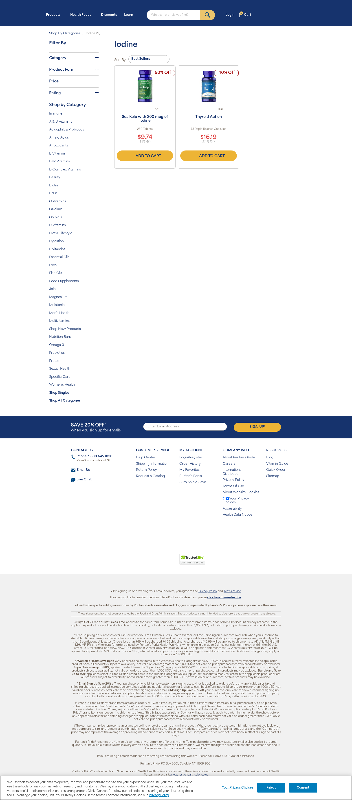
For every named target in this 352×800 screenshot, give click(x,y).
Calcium (55, 209)
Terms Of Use (233, 486)
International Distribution (232, 472)
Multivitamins (59, 321)
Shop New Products (65, 329)
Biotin (53, 185)
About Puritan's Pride (239, 457)
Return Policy (146, 470)
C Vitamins (57, 201)
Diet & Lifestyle (60, 233)
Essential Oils (59, 257)
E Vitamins (57, 249)
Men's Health (59, 313)
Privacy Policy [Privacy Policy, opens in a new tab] (159, 795)
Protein (54, 361)
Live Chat (84, 479)
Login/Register (190, 457)
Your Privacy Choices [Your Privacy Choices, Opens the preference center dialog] (237, 787)
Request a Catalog (150, 476)
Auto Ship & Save (192, 482)
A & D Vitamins (60, 122)
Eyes (53, 265)
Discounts (109, 15)
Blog (269, 457)
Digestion (56, 241)
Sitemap (272, 476)
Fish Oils (55, 273)
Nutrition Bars (60, 337)
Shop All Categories (65, 400)
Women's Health (62, 385)
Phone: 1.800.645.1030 (94, 456)
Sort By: (120, 60)
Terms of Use (232, 591)
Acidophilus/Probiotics (66, 129)
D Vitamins (57, 225)
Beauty (54, 177)
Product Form (74, 70)
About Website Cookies (241, 492)
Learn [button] (130, 15)
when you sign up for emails (96, 427)
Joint (53, 289)
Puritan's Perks (190, 476)
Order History (190, 464)
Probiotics (57, 353)
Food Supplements (64, 281)
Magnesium (58, 297)
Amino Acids (59, 137)
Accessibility (232, 508)
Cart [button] (245, 15)
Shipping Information (152, 464)
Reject (271, 787)
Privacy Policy (233, 480)
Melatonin (57, 305)
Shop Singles (59, 393)
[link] (157, 562)
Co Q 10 (55, 217)
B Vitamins (57, 153)
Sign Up (257, 427)
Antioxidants (58, 145)
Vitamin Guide (277, 464)
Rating (74, 93)
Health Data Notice (237, 515)
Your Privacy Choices (236, 500)
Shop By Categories (64, 33)
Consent (303, 787)
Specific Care (59, 377)
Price (74, 81)
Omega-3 (56, 345)
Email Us (83, 470)
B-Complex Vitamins (65, 169)
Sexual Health (59, 369)
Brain (53, 193)
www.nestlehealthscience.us (189, 774)
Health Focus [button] (82, 15)
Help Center (145, 457)
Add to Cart (145, 155)
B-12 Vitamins (59, 161)
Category (74, 58)
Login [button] (231, 15)
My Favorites (189, 470)
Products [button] (54, 15)
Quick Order (276, 470)
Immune (55, 113)
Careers (229, 464)
